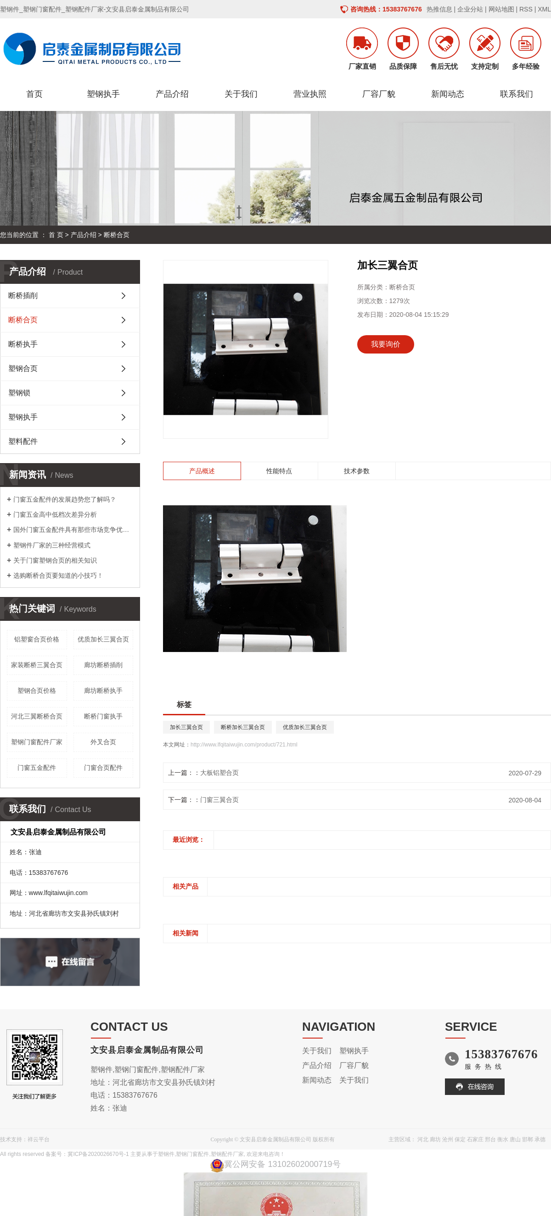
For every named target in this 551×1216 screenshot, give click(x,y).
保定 (460, 1139)
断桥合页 (116, 234)
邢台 (490, 1139)
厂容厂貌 (378, 94)
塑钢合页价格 (36, 690)
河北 (422, 1139)
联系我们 (516, 94)
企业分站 (470, 9)
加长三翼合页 (186, 727)
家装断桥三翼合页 (36, 665)
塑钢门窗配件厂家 (36, 742)
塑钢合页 (23, 368)
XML (544, 9)
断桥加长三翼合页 (243, 727)
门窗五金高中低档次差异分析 (55, 514)
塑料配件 (23, 441)
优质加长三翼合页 (103, 639)
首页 (34, 94)
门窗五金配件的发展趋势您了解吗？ (64, 499)
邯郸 (527, 1139)
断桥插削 (23, 295)
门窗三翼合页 (219, 799)
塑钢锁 (19, 393)
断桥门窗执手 (103, 716)
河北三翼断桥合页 (36, 716)
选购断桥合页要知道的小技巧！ (58, 575)
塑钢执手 (103, 94)
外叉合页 (103, 742)
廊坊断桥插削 (103, 665)
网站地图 (501, 9)
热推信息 (439, 9)
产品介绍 (172, 94)
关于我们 (241, 94)
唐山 (515, 1139)
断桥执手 (23, 344)
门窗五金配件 (36, 767)
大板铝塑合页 (219, 772)
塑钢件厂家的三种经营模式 (51, 545)
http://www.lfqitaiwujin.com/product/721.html (244, 744)
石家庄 (475, 1139)
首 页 (56, 234)
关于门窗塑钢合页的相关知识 (55, 560)
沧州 (447, 1139)
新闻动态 (447, 94)
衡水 (502, 1139)
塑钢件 (166, 1154)
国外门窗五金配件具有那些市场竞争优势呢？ (73, 529)
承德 (539, 1139)
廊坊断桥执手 (103, 690)
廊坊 (435, 1139)
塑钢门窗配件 (192, 1154)
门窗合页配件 (103, 767)
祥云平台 (39, 1139)
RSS (526, 9)
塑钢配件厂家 (227, 1154)
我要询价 (385, 344)
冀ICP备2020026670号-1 (98, 1154)
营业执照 (309, 94)
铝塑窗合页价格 (36, 639)
